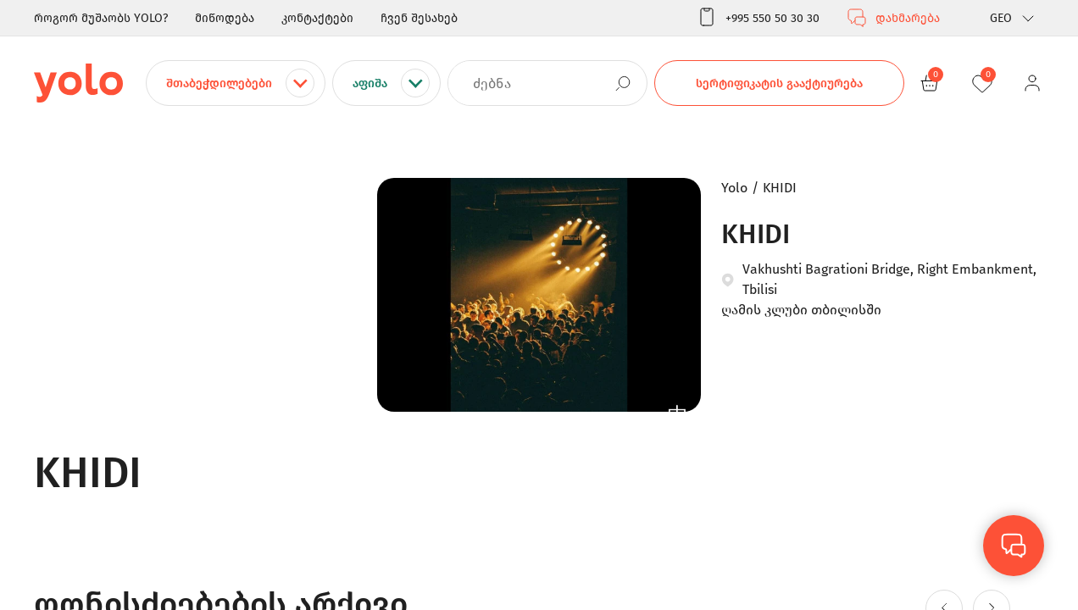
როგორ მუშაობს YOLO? (101, 18)
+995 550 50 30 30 (758, 18)
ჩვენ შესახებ (419, 18)
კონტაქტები (317, 18)
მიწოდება (224, 18)
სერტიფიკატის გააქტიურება (779, 83)
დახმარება (893, 18)
